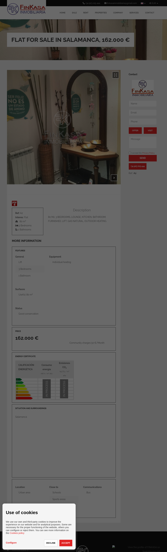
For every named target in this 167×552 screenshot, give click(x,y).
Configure (11, 542)
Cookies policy (17, 533)
